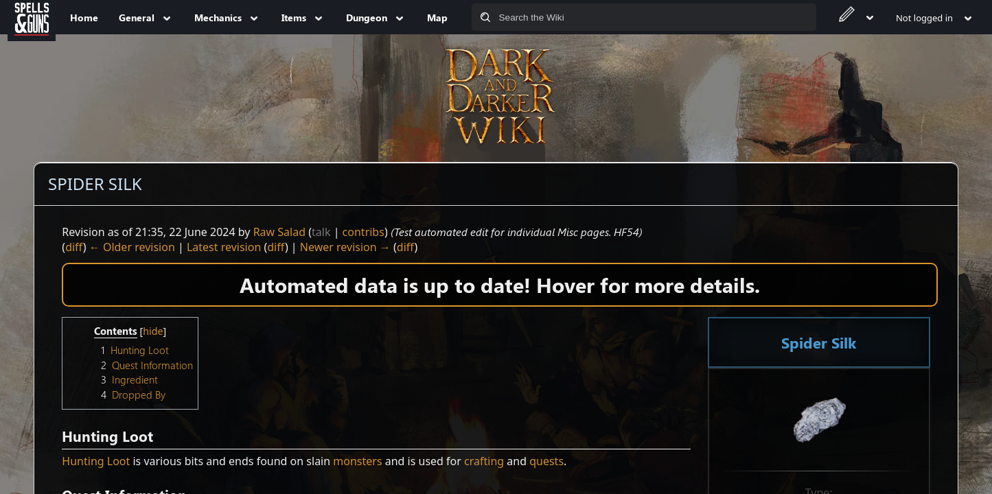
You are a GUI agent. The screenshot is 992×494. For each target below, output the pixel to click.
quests (546, 461)
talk (321, 231)
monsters (357, 461)
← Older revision (132, 247)
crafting (484, 461)
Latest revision (224, 247)
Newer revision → (345, 247)
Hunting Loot (96, 461)
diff (74, 247)
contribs (363, 231)
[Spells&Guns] (32, 17)
